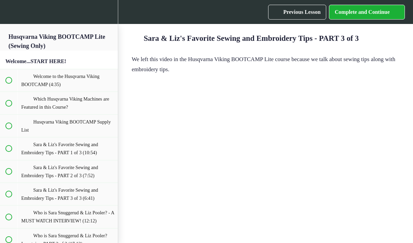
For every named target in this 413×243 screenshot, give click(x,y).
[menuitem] (109, 12)
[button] (8, 12)
